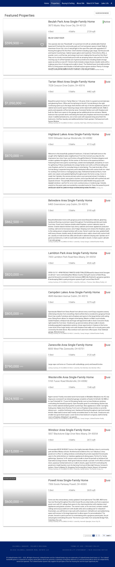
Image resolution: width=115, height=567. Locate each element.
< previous (87, 535)
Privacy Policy (92, 546)
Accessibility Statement (74, 550)
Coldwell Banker (21, 546)
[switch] (42, 44)
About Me (80, 3)
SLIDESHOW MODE (102, 13)
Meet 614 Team (93, 3)
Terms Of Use (77, 546)
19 (104, 535)
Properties (55, 3)
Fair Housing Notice (98, 550)
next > (108, 535)
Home (46, 3)
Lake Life (105, 3)
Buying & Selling (68, 3)
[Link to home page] (4, 3)
